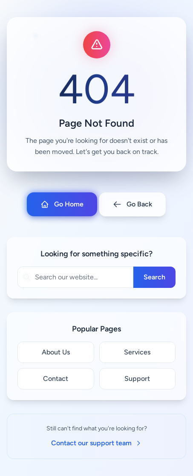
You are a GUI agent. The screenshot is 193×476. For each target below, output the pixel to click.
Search (154, 277)
